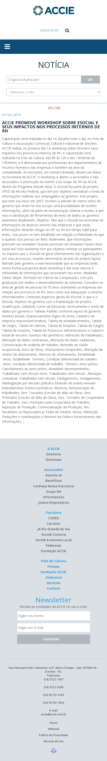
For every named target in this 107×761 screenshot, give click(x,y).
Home (53, 723)
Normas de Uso (54, 741)
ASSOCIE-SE (49, 30)
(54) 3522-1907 (53, 679)
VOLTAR (54, 108)
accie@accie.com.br (53, 714)
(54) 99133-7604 (53, 703)
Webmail (53, 729)
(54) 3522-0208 (53, 687)
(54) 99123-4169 (53, 695)
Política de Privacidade (53, 735)
